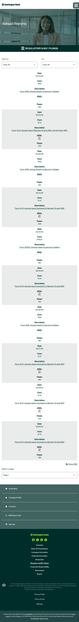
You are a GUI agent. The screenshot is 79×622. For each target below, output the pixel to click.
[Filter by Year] (59, 65)
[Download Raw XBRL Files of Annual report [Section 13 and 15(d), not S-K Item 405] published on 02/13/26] (39, 138)
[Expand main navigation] (76, 5)
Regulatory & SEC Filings (39, 563)
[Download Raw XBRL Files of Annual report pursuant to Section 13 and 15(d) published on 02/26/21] (39, 449)
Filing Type (5, 59)
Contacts (10, 507)
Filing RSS (71, 464)
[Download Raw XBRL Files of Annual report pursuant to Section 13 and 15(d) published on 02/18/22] (39, 411)
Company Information (39, 552)
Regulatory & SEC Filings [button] (39, 48)
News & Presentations (39, 549)
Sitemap (10, 524)
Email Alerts (11, 489)
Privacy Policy (39, 594)
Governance (39, 570)
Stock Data (39, 559)
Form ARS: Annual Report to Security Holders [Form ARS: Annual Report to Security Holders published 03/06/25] (39, 169)
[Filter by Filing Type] (20, 65)
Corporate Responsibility (39, 567)
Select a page (8, 469)
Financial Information (39, 556)
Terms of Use (40, 599)
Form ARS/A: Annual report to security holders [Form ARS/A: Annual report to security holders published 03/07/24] (39, 247)
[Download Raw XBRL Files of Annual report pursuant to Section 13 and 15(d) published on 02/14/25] (39, 216)
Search (39, 574)
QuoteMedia (29, 614)
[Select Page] (39, 475)
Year (42, 59)
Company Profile (13, 498)
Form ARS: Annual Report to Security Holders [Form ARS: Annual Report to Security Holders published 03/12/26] (39, 91)
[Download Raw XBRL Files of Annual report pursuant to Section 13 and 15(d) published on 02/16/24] (39, 294)
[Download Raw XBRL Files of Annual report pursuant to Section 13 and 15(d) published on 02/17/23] (39, 372)
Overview (39, 545)
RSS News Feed (13, 515)
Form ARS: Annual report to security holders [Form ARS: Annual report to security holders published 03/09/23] (39, 325)
